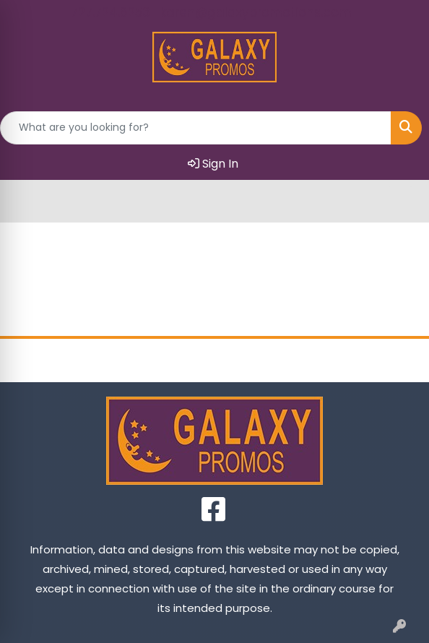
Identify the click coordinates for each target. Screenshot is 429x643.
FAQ (375, 360)
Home (54, 360)
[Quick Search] (195, 127)
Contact (268, 360)
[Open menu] (400, 200)
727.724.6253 (110, 12)
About (161, 360)
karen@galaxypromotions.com (256, 12)
